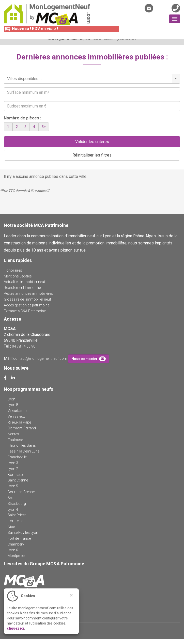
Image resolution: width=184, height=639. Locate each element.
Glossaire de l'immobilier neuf (27, 299)
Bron (12, 498)
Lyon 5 (13, 486)
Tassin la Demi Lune (23, 451)
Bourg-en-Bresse (21, 492)
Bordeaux (15, 475)
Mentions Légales (18, 276)
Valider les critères (92, 141)
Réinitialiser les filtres (92, 155)
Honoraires (13, 270)
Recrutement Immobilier (23, 288)
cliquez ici (15, 628)
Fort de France (19, 538)
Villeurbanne (17, 411)
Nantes (13, 434)
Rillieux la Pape (19, 422)
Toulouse (15, 440)
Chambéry (16, 544)
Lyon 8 (13, 405)
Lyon (11, 399)
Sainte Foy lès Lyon (23, 533)
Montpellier (16, 556)
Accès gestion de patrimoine (26, 305)
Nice (11, 527)
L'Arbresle (15, 521)
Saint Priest (17, 515)
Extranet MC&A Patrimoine (25, 311)
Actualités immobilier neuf (24, 282)
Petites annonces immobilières (28, 293)
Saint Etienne (18, 480)
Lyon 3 (13, 463)
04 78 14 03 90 (23, 346)
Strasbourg (17, 504)
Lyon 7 (13, 469)
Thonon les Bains (22, 445)
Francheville (17, 457)
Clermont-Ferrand (22, 428)
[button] (176, 79)
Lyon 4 (13, 509)
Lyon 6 (13, 550)
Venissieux (16, 416)
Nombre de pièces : (22, 118)
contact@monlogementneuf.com (40, 358)
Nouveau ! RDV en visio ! (31, 28)
